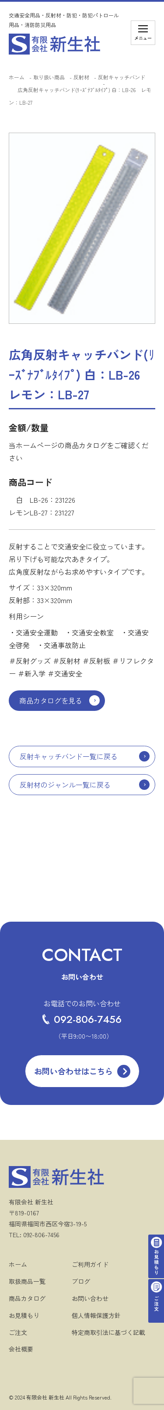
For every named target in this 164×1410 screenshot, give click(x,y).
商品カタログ (27, 1298)
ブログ (81, 1281)
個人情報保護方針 (96, 1315)
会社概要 (21, 1349)
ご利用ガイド (90, 1264)
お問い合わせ (90, 1298)
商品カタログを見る (50, 700)
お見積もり (24, 1315)
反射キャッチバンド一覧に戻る (69, 756)
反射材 (81, 77)
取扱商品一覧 (27, 1281)
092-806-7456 (82, 1019)
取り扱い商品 (49, 77)
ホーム (16, 77)
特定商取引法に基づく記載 (108, 1332)
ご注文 (18, 1332)
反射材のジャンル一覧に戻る (65, 784)
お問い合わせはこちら (73, 1071)
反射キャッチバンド (121, 77)
